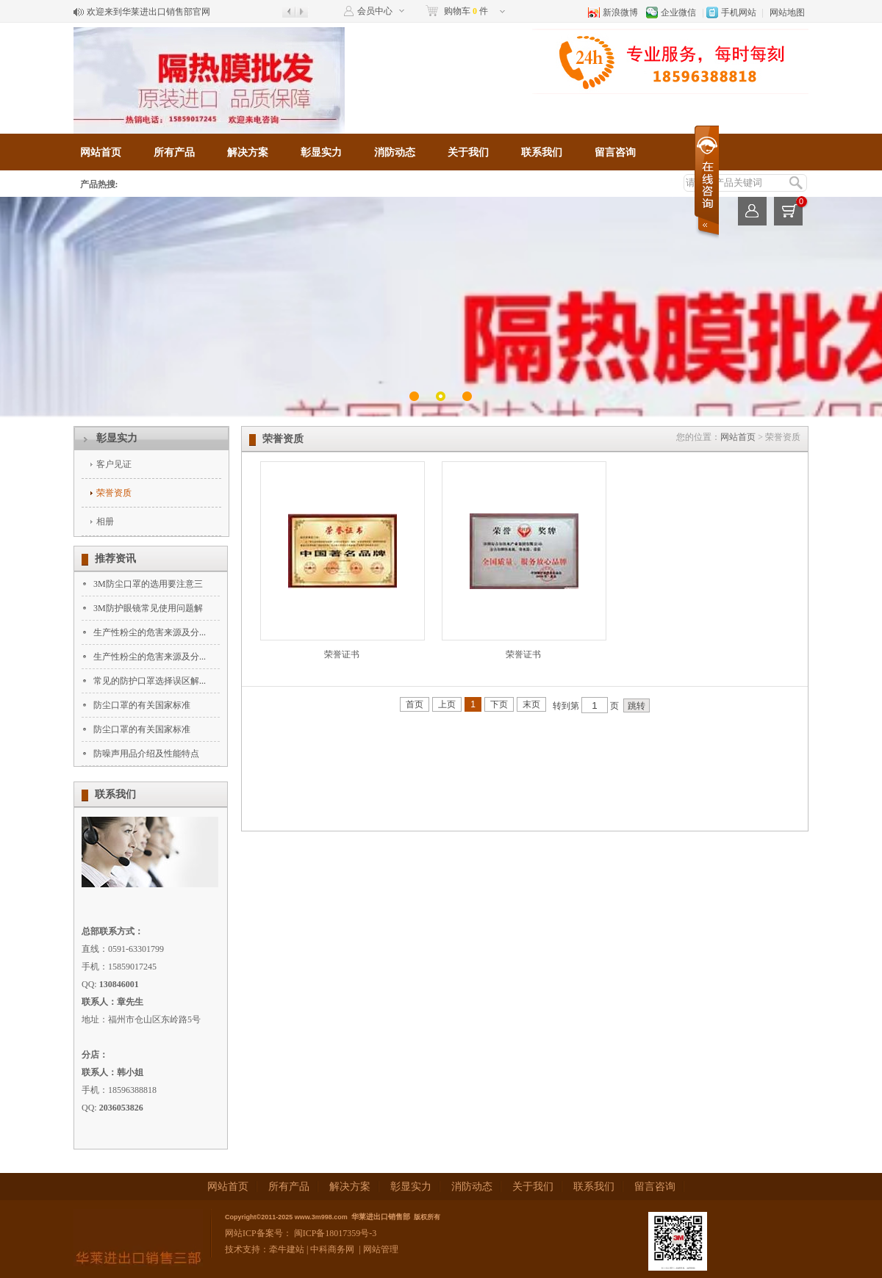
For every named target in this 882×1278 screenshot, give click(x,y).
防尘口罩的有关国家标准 (141, 705)
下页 (499, 704)
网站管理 (380, 1249)
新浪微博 (620, 12)
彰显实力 (321, 152)
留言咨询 (615, 152)
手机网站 (738, 12)
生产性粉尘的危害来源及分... (149, 632)
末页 (531, 704)
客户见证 (114, 464)
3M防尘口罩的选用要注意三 (148, 584)
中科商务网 (332, 1249)
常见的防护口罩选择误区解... (149, 681)
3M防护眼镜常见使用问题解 (148, 608)
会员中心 (374, 11)
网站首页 (100, 152)
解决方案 (247, 152)
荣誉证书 (341, 654)
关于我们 (468, 152)
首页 (414, 704)
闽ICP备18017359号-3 (334, 1233)
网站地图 (787, 12)
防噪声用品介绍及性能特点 (146, 753)
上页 (447, 704)
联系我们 (541, 152)
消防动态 (394, 152)
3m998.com (330, 1217)
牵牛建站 (286, 1249)
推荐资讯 (115, 558)
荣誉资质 (114, 493)
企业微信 (678, 12)
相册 (105, 521)
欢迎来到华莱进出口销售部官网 (148, 12)
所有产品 (174, 152)
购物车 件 (466, 11)
